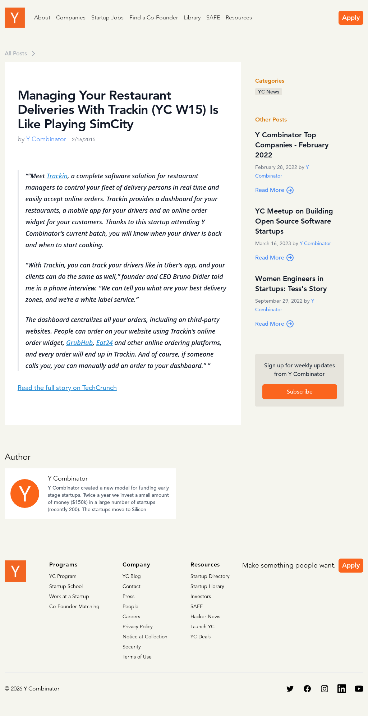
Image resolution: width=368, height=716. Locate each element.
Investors (200, 596)
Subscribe (300, 391)
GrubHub (79, 342)
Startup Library (207, 586)
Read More (274, 190)
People (130, 606)
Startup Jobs (107, 17)
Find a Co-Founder (153, 17)
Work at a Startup (69, 596)
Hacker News (205, 616)
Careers (131, 616)
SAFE (213, 17)
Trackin (57, 175)
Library (192, 17)
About (42, 17)
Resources (239, 17)
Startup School (66, 586)
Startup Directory (210, 576)
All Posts (16, 53)
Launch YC (202, 626)
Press (128, 596)
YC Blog (132, 576)
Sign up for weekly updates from (299, 370)
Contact (132, 586)
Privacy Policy (138, 626)
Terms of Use (137, 656)
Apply (351, 17)
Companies (71, 17)
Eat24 (104, 342)
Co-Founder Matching (74, 606)
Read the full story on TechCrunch (67, 388)
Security (132, 646)
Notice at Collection (145, 636)
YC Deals (200, 636)
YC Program (63, 576)
